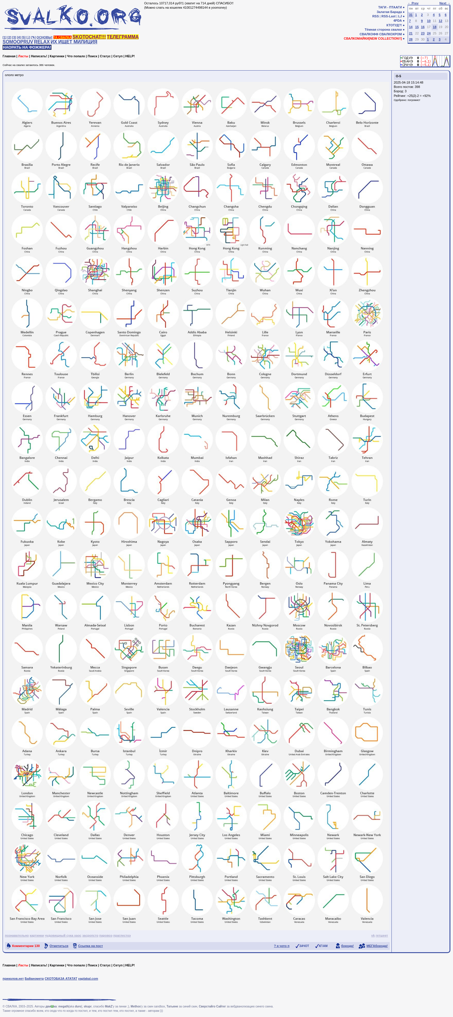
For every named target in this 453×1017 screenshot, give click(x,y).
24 (428, 33)
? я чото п (281, 946)
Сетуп (117, 56)
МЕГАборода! (377, 946)
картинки (37, 935)
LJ (400, 16)
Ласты (23, 56)
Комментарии (26, 946)
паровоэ (105, 935)
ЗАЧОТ (304, 946)
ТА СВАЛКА (62, 37)
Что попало (76, 56)
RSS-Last (388, 16)
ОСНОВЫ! (44, 37)
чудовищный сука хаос (63, 935)
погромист (414, 100)
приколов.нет (13, 978)
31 (411, 14)
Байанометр (34, 978)
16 (422, 27)
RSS (375, 16)
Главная (9, 56)
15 (417, 27)
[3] (14, 37)
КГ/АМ (323, 946)
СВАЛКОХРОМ (390, 34)
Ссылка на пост (90, 946)
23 (422, 33)
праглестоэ (122, 935)
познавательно (17, 935)
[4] (19, 37)
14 (411, 27)
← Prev (413, 3)
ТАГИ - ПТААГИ (390, 7)
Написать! (39, 56)
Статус (105, 56)
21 (411, 33)
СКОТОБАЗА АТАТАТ (61, 978)
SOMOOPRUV (18, 41)
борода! (347, 946)
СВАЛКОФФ (369, 34)
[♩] (28, 37)
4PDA (397, 20)
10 (428, 21)
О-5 (398, 76)
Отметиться (59, 946)
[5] (23, 37)
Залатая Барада (389, 12)
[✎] (33, 37)
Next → (444, 3)
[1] (4, 37)
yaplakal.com (88, 978)
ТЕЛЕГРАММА (123, 36)
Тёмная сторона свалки (383, 29)
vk (373, 935)
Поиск (92, 56)
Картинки (57, 56)
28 (411, 39)
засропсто (90, 935)
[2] (9, 37)
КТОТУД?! (394, 25)
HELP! (130, 56)
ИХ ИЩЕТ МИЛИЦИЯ (74, 41)
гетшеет (382, 935)
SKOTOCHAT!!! (89, 36)
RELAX (42, 41)
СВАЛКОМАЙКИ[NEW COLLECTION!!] (373, 38)
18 (434, 27)
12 (440, 21)
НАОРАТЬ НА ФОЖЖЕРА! (27, 47)
